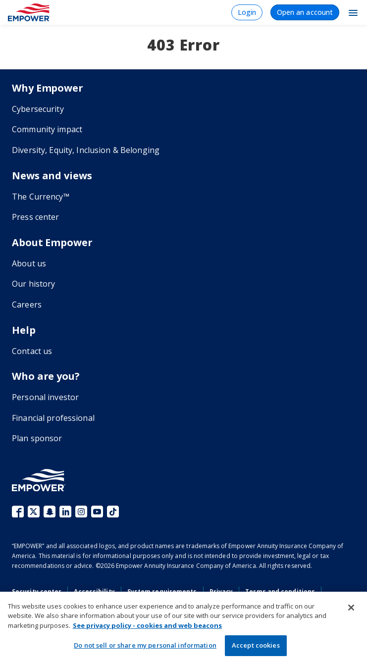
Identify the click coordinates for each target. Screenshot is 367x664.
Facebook (18, 511)
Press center (35, 216)
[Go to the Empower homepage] (38, 480)
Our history (33, 283)
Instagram (81, 511)
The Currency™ (40, 196)
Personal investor (45, 397)
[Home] (29, 12)
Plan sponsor (37, 438)
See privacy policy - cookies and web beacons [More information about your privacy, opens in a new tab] (147, 625)
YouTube (97, 511)
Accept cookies (256, 645)
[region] (183, 628)
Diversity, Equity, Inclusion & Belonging (85, 150)
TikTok (113, 511)
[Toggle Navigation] (353, 12)
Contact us (32, 351)
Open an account (305, 12)
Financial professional (53, 417)
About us (29, 263)
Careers (27, 304)
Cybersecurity (38, 108)
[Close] (351, 607)
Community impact (47, 129)
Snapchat (49, 511)
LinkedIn (65, 511)
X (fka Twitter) (34, 511)
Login (247, 12)
